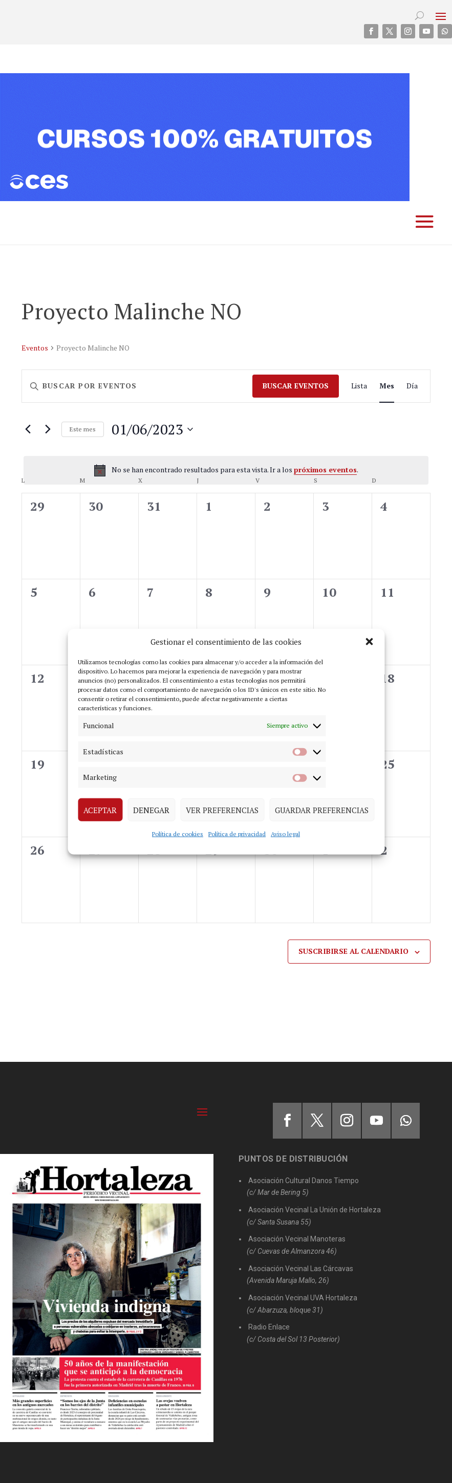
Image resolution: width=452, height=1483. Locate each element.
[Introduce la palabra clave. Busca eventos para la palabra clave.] (137, 386)
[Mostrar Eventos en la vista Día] (412, 386)
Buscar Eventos (296, 385)
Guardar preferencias (322, 809)
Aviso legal (285, 834)
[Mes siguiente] (47, 429)
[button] (369, 642)
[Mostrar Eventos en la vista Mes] (386, 386)
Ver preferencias (222, 809)
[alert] (226, 470)
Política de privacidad (237, 834)
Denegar (151, 809)
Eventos (34, 348)
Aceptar (100, 809)
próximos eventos (325, 469)
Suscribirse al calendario (353, 951)
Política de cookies (177, 834)
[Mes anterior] (27, 429)
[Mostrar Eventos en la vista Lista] (359, 386)
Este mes (83, 429)
